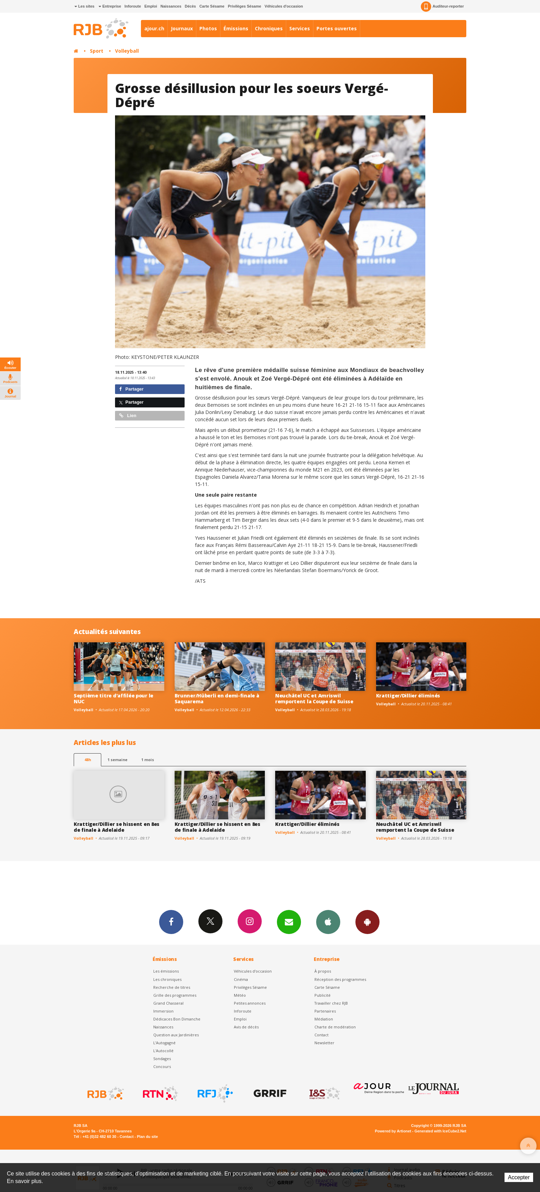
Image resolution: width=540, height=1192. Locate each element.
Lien (127, 415)
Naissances (170, 6)
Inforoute (133, 6)
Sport (96, 51)
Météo (240, 995)
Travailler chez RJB (331, 1003)
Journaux (182, 28)
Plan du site (147, 1136)
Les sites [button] (84, 6)
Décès (190, 6)
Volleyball (127, 51)
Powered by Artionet (393, 1131)
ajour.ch (154, 28)
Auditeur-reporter (442, 6)
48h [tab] (87, 759)
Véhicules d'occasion (283, 6)
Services (299, 28)
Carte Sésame (212, 6)
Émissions (236, 28)
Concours (162, 1066)
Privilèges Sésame (244, 6)
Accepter (519, 1177)
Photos (208, 28)
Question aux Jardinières (176, 1035)
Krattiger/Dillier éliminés (408, 695)
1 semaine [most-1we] (117, 759)
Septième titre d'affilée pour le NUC (113, 698)
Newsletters (289, 921)
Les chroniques (167, 979)
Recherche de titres (171, 987)
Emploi (150, 6)
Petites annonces (250, 1003)
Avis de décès (246, 1027)
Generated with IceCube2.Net (440, 1131)
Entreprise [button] (109, 6)
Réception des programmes (340, 979)
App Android (367, 921)
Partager (131, 389)
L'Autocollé (163, 1050)
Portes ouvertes (336, 28)
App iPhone (328, 921)
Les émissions (166, 971)
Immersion (163, 1011)
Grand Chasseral (168, 1003)
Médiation (323, 1019)
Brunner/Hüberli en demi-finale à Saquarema (217, 698)
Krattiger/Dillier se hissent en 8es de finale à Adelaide (116, 827)
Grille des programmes (174, 995)
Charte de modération (335, 1027)
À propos (322, 971)
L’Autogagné (164, 1042)
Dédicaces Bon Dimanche (176, 1019)
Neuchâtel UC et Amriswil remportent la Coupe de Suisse (314, 698)
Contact (321, 1035)
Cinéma (241, 979)
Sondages (162, 1058)
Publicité (322, 995)
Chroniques (269, 28)
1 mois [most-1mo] (147, 759)
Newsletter (324, 1042)
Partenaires (325, 1011)
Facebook (171, 921)
